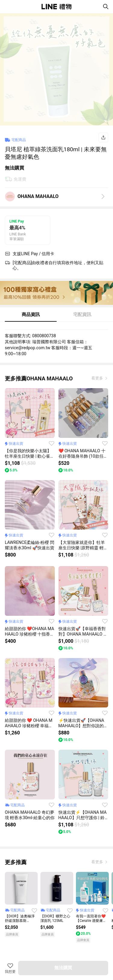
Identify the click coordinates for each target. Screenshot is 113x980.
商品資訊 (31, 314)
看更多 (97, 378)
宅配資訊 (82, 314)
